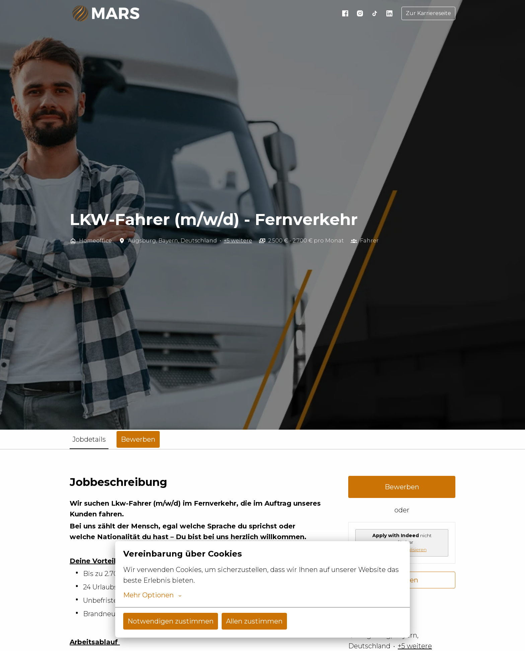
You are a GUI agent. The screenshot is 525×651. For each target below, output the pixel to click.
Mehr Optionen (152, 595)
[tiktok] (374, 13)
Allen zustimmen (254, 621)
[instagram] (360, 13)
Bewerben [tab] (138, 439)
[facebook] (345, 13)
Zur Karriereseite (428, 13)
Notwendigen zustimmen (171, 621)
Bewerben (402, 487)
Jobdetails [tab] (89, 439)
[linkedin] (389, 13)
